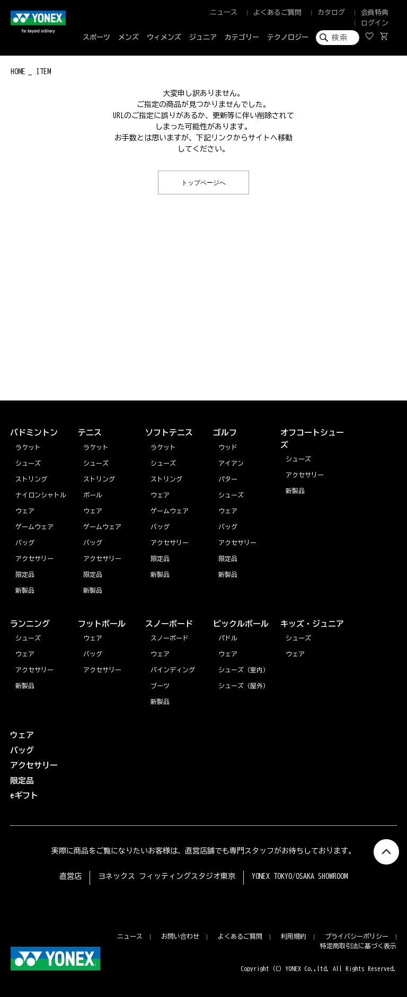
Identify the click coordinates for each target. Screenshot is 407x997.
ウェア (24, 654)
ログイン (374, 23)
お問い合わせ (180, 936)
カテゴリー (242, 37)
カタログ (331, 12)
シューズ (28, 638)
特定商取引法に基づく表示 (358, 945)
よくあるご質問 (277, 12)
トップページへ (203, 181)
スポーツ (96, 37)
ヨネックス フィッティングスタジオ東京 (166, 876)
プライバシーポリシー (356, 936)
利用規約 (293, 936)
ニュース (223, 12)
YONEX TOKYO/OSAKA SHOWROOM (300, 876)
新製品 (24, 685)
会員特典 (374, 12)
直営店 (70, 876)
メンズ (128, 37)
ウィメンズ (164, 37)
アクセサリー (34, 669)
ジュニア (203, 37)
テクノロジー (287, 37)
